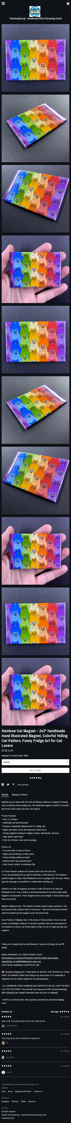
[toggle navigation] (3, 3)
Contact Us (38, 1091)
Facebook (32, 1101)
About (10, 1091)
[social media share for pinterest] (13, 784)
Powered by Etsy (8, 1118)
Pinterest (15, 1101)
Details (5, 794)
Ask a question (23, 784)
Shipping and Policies (23, 1091)
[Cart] (67, 4)
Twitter (23, 1101)
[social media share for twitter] (8, 784)
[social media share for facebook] (3, 784)
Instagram (6, 1101)
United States (17, 755)
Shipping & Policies (19, 794)
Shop (4, 1091)
